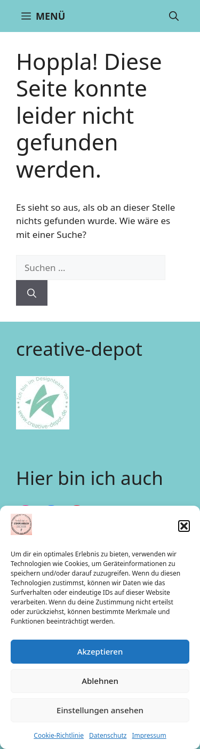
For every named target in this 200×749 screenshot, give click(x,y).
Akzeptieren (100, 651)
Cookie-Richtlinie (59, 735)
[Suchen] (31, 293)
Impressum (149, 735)
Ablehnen (100, 680)
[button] (184, 526)
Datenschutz (107, 735)
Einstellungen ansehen (100, 710)
